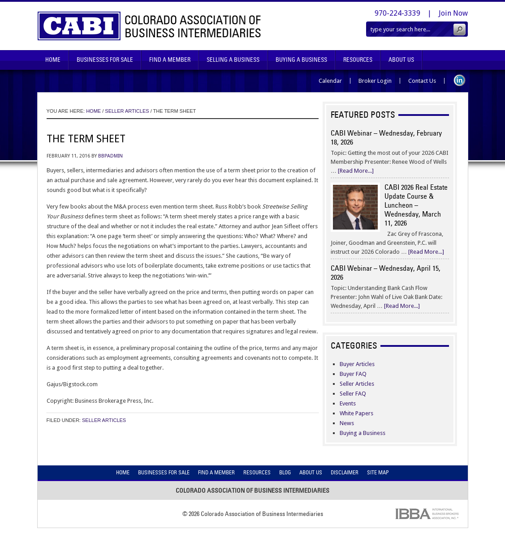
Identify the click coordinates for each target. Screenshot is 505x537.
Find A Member (169, 60)
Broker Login (375, 81)
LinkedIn (459, 80)
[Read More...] (356, 170)
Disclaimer (344, 472)
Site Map (378, 472)
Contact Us (422, 81)
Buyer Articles (357, 364)
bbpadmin (110, 156)
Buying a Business (362, 433)
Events (348, 403)
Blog (285, 472)
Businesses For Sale (105, 60)
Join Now (453, 13)
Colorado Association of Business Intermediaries (149, 26)
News (347, 423)
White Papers (356, 413)
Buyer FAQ (353, 374)
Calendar (330, 81)
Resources (357, 60)
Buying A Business (301, 60)
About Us (401, 60)
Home (52, 60)
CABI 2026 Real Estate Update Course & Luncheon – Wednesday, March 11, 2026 (416, 205)
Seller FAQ (353, 393)
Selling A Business (233, 60)
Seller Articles (104, 420)
